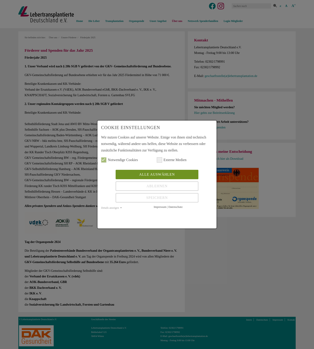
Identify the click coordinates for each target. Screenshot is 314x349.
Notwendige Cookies (119, 160)
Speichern (157, 198)
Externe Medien (172, 160)
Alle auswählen (157, 174)
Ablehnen (157, 186)
